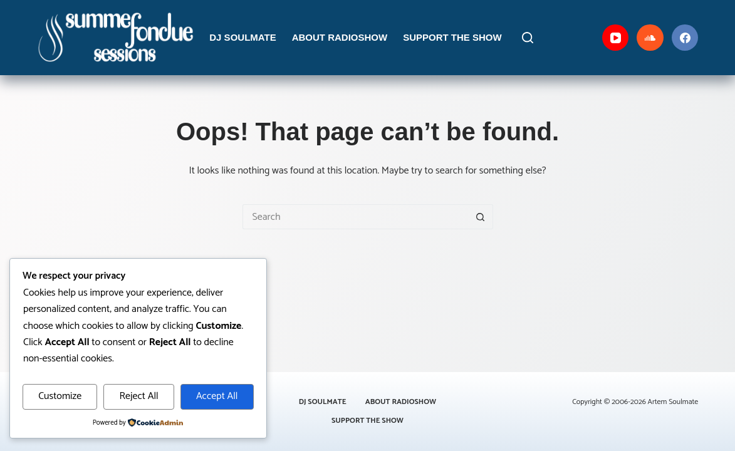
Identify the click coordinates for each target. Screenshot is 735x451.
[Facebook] (685, 37)
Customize (59, 396)
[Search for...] (355, 216)
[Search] (527, 37)
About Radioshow (340, 37)
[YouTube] (615, 37)
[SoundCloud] (650, 37)
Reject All (138, 396)
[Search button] (480, 216)
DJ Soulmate (242, 37)
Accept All (217, 396)
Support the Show (452, 37)
